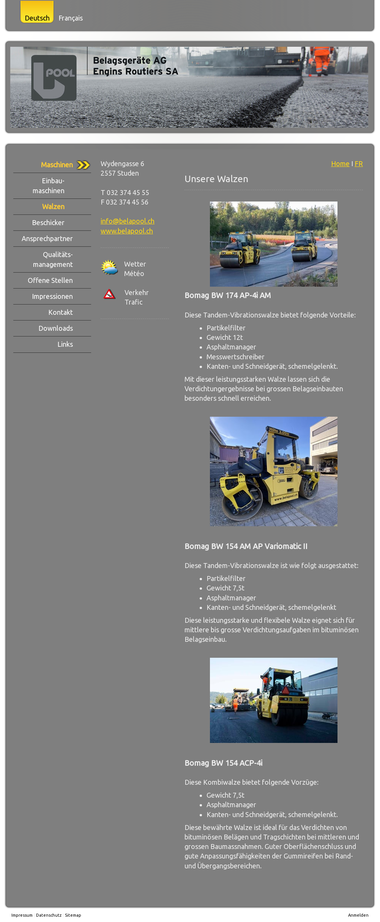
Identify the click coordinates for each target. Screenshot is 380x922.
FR (359, 163)
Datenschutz (48, 915)
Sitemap (73, 915)
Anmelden (358, 915)
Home (340, 163)
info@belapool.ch (128, 221)
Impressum (22, 915)
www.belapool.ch (127, 231)
